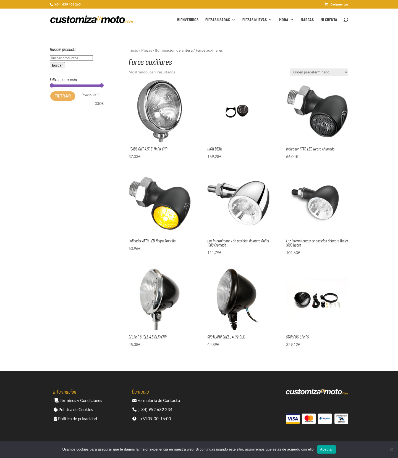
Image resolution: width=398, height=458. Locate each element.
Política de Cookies (73, 409)
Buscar (57, 65)
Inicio (133, 50)
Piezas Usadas (217, 20)
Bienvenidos (187, 20)
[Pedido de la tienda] (319, 72)
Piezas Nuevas (254, 20)
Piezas (146, 50)
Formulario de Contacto (156, 400)
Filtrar (62, 95)
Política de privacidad (75, 418)
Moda (283, 20)
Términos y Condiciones (78, 400)
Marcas (307, 20)
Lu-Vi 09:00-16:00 (151, 418)
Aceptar (326, 449)
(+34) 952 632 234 (152, 409)
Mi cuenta (329, 20)
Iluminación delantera (174, 50)
